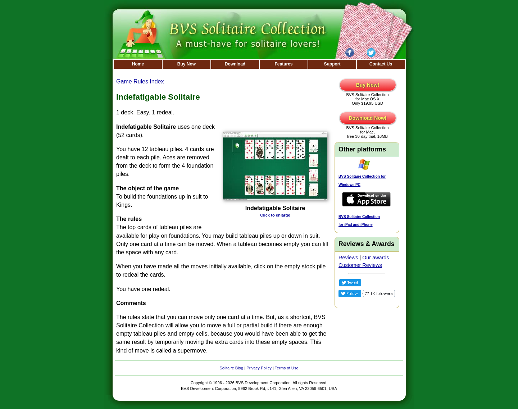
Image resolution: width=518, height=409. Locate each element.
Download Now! (368, 118)
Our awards (375, 257)
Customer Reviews (360, 265)
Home (138, 64)
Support (332, 64)
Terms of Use (287, 368)
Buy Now (186, 64)
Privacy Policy (259, 368)
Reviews (348, 257)
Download (235, 64)
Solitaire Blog (231, 368)
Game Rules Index (140, 81)
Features (283, 64)
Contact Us (380, 64)
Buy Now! (368, 85)
